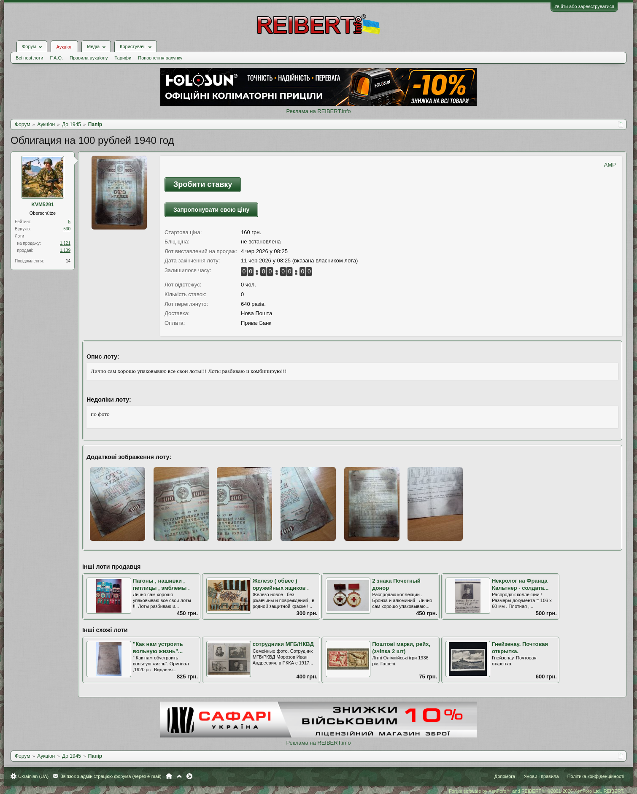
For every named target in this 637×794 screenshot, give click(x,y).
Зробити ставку (202, 184)
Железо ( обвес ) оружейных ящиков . (281, 584)
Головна (169, 776)
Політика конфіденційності (595, 776)
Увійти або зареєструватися (584, 6)
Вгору (179, 776)
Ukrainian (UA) (33, 776)
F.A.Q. (56, 57)
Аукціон (64, 46)
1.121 (65, 243)
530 (66, 229)
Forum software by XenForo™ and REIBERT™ (536, 791)
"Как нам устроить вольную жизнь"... (158, 647)
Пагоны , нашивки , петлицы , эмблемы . (161, 584)
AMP (610, 165)
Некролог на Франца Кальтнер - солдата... (520, 584)
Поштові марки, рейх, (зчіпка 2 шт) (401, 647)
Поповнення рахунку (160, 57)
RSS (189, 776)
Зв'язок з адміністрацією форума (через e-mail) (111, 776)
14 (68, 261)
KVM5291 (42, 205)
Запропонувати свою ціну (211, 209)
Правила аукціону (89, 57)
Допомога (504, 776)
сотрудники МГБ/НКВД (283, 644)
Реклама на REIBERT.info (318, 111)
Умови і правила (541, 776)
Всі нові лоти (29, 57)
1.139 (65, 250)
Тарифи (123, 57)
